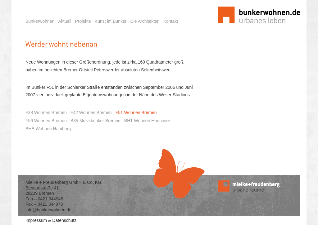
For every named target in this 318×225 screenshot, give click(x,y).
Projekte (83, 21)
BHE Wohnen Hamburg (48, 128)
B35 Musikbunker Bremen (95, 120)
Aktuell (64, 21)
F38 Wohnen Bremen (46, 112)
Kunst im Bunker (111, 21)
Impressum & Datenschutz (50, 220)
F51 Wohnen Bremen (136, 112)
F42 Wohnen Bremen (91, 112)
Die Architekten (145, 21)
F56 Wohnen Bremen (46, 120)
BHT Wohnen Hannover (147, 120)
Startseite (217, 3)
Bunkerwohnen (39, 21)
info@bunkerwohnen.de (48, 209)
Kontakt (170, 21)
